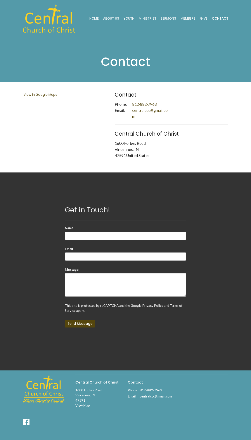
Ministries (147, 18)
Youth (128, 18)
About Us (111, 18)
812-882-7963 (144, 104)
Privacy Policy (152, 305)
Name (69, 228)
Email (69, 249)
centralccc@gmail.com (150, 113)
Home (94, 18)
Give (204, 18)
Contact (220, 18)
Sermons (168, 18)
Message (72, 269)
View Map (82, 405)
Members (188, 18)
